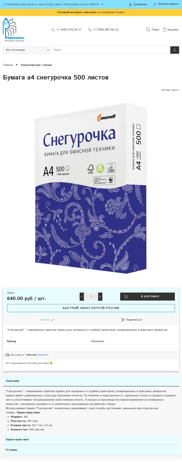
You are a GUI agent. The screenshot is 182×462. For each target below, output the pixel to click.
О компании (11, 4)
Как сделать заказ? (33, 4)
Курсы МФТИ (90, 4)
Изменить (43, 355)
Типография (71, 4)
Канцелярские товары (36, 65)
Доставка (55, 4)
